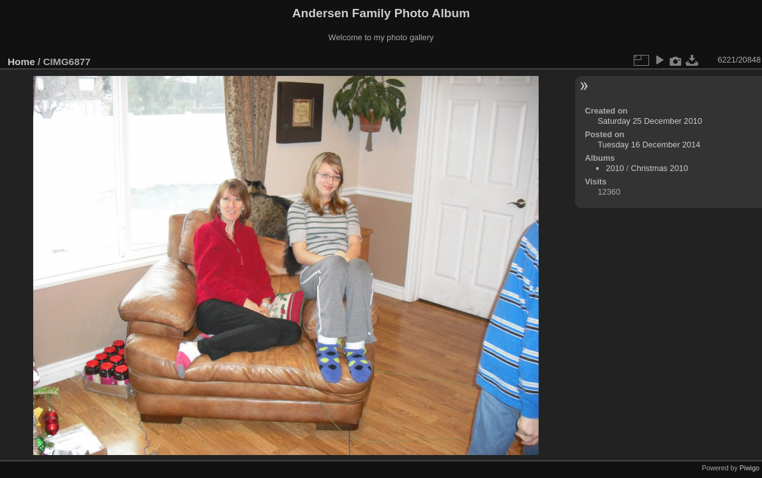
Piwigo (749, 468)
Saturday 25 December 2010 (649, 121)
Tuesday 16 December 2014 (648, 144)
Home (21, 61)
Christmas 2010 (659, 168)
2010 (615, 168)
